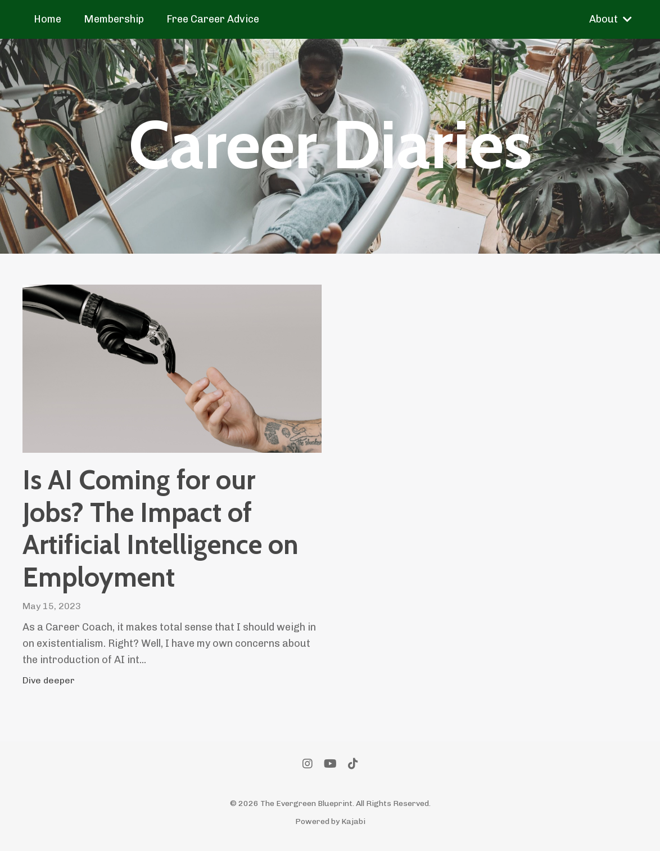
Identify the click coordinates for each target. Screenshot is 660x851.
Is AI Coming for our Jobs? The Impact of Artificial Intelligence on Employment (160, 528)
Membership (114, 19)
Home (47, 19)
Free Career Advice (212, 19)
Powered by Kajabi (330, 821)
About (610, 19)
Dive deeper (48, 680)
